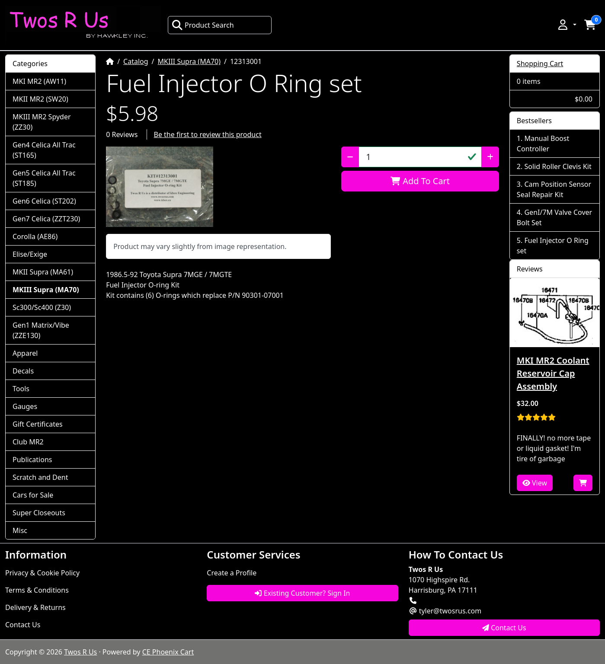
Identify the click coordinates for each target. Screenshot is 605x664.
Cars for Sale (33, 495)
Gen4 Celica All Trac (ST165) (44, 150)
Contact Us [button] (504, 627)
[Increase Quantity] (490, 157)
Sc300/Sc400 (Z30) (42, 307)
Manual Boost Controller (543, 143)
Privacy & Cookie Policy (42, 573)
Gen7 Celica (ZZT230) (46, 218)
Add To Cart (420, 181)
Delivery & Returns (35, 607)
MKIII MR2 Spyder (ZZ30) (42, 122)
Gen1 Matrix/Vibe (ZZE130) (41, 330)
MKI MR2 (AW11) (39, 81)
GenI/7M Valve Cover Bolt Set (554, 217)
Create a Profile (231, 573)
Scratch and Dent (40, 477)
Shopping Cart (540, 63)
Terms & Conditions (37, 590)
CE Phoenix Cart (168, 652)
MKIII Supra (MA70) (189, 61)
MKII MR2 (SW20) (40, 99)
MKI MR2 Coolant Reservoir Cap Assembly (553, 373)
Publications (32, 459)
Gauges (25, 406)
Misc (20, 530)
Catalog (135, 61)
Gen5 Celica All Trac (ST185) (44, 178)
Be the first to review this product (208, 134)
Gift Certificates (38, 424)
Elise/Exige (30, 254)
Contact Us (22, 624)
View (534, 483)
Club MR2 (28, 442)
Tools (21, 388)
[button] (566, 24)
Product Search (203, 25)
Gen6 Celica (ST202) (44, 201)
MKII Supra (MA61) (43, 272)
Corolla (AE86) (35, 236)
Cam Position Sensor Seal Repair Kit (554, 189)
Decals (23, 371)
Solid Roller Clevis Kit (557, 166)
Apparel (25, 353)
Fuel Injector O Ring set (553, 245)
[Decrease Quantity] (350, 157)
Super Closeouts (39, 512)
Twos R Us (80, 652)
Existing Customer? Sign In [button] (302, 593)
